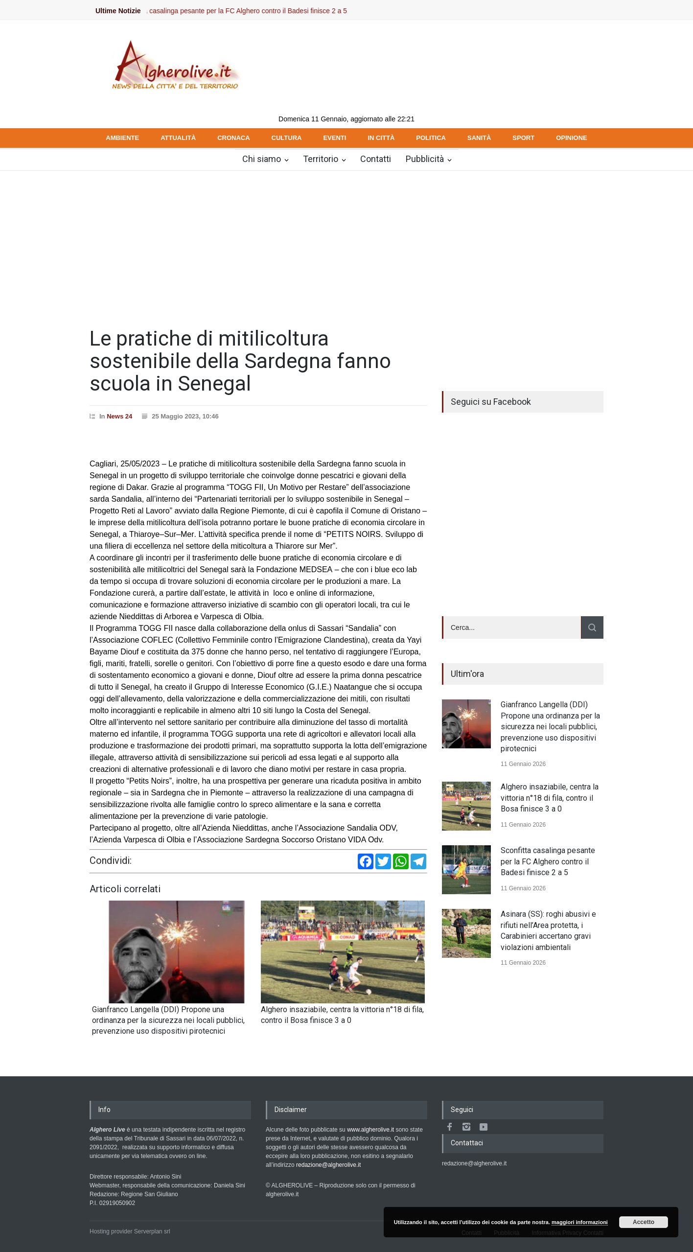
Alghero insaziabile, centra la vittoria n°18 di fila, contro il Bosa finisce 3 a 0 (550, 797)
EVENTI (334, 137)
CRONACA (233, 137)
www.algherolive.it (370, 1129)
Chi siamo (261, 159)
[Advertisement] (346, 244)
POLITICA (431, 137)
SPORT (523, 137)
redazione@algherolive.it (328, 1164)
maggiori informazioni (580, 1222)
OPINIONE (571, 137)
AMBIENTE (122, 137)
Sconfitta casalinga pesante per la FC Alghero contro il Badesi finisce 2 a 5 (245, 11)
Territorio (320, 159)
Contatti (375, 159)
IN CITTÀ (381, 137)
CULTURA (287, 137)
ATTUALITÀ (178, 137)
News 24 (119, 416)
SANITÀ (479, 137)
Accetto (643, 1222)
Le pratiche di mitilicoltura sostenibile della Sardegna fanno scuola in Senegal (240, 360)
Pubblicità (425, 159)
